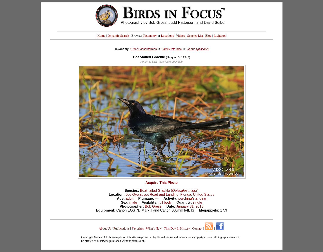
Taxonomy (150, 35)
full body (165, 202)
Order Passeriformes (143, 49)
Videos (180, 35)
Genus (197, 49)
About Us (105, 228)
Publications (121, 228)
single (197, 202)
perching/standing (192, 198)
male (133, 202)
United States (203, 194)
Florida (185, 194)
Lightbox (220, 35)
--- (157, 198)
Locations (167, 35)
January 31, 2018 (189, 206)
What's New (154, 228)
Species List (195, 35)
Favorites (138, 228)
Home (101, 35)
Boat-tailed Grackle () (169, 190)
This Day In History (177, 228)
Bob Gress (153, 206)
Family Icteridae (172, 49)
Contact (197, 228)
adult (129, 198)
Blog (208, 35)
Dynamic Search (118, 35)
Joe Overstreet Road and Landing (152, 194)
